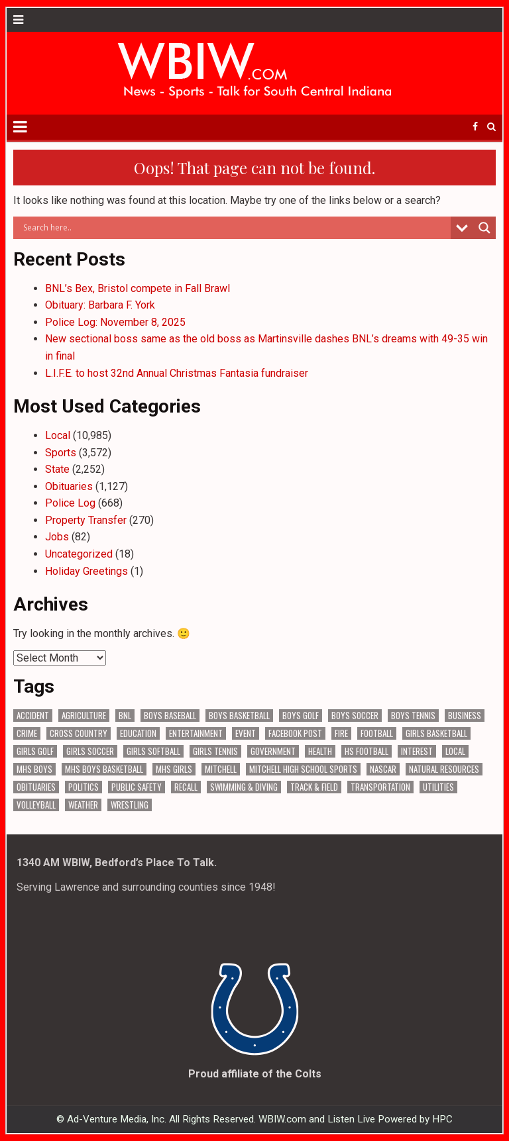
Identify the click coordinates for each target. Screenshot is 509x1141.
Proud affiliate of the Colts (254, 1073)
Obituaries (69, 486)
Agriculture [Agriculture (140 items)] (84, 715)
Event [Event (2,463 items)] (245, 733)
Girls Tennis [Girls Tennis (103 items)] (215, 751)
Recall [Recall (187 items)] (186, 787)
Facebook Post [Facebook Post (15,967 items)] (295, 733)
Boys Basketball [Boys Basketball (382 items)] (239, 715)
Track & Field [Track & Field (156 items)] (314, 787)
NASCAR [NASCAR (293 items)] (383, 769)
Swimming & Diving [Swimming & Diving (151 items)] (244, 787)
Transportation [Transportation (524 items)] (380, 787)
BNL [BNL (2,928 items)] (125, 715)
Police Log (70, 503)
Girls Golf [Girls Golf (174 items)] (35, 751)
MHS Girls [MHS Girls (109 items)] (174, 769)
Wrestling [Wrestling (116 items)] (129, 805)
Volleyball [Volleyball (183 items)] (36, 805)
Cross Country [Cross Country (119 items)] (78, 733)
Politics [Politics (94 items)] (83, 787)
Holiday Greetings (86, 571)
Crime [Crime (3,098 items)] (27, 733)
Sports (60, 452)
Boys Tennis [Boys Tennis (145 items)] (413, 715)
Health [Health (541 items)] (320, 751)
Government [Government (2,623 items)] (273, 751)
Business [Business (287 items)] (464, 715)
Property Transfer (86, 520)
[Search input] (235, 228)
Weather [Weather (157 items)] (83, 805)
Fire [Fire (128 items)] (341, 733)
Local (57, 435)
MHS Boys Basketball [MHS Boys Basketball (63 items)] (104, 769)
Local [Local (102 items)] (455, 751)
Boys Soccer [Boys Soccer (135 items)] (354, 715)
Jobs (57, 536)
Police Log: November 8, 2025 (115, 322)
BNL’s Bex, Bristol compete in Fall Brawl (137, 288)
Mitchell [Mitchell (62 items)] (221, 769)
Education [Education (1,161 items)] (138, 733)
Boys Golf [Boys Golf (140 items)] (300, 715)
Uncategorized (79, 554)
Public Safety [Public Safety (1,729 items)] (136, 787)
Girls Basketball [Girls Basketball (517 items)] (436, 733)
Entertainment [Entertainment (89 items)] (196, 733)
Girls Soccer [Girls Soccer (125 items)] (90, 751)
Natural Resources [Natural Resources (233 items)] (444, 769)
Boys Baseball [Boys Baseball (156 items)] (170, 715)
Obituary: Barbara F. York (100, 305)
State (57, 469)
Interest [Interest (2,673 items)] (417, 751)
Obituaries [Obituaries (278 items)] (36, 787)
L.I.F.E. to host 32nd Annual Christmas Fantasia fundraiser (176, 373)
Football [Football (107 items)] (377, 733)
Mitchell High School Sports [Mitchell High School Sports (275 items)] (303, 769)
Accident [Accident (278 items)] (33, 715)
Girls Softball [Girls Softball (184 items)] (153, 751)
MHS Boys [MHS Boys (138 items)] (34, 769)
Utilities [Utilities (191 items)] (438, 787)
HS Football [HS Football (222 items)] (366, 751)
